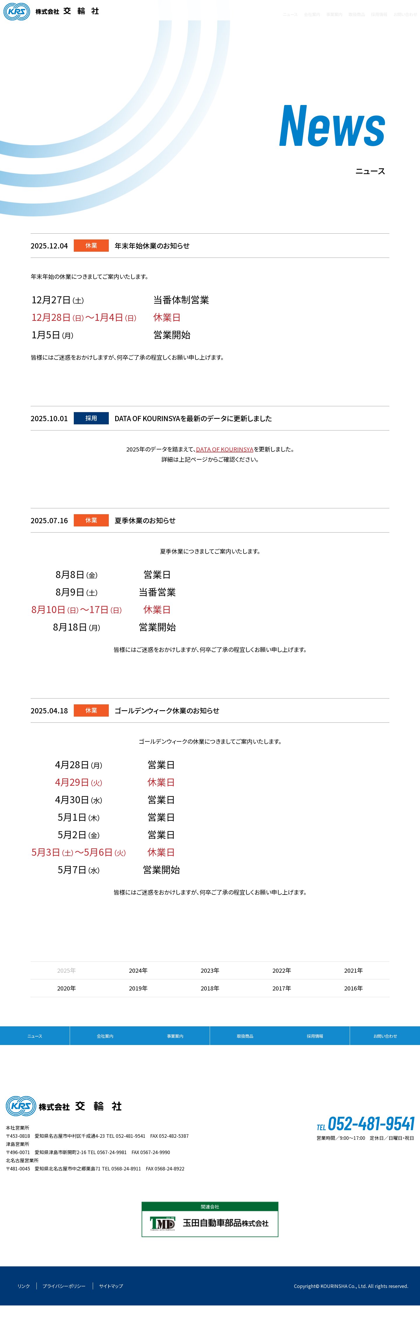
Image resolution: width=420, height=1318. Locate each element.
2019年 (138, 988)
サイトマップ (111, 1298)
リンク (24, 1298)
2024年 (138, 970)
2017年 (281, 988)
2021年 (353, 970)
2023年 (210, 970)
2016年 (353, 988)
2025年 (66, 970)
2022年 (281, 970)
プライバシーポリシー (65, 1298)
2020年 (66, 988)
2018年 (210, 988)
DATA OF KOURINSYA (224, 449)
